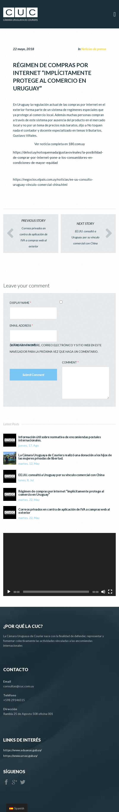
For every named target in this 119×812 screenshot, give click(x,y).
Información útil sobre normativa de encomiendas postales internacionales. (59, 438)
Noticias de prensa (93, 49)
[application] (59, 564)
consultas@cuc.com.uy (18, 686)
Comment (70, 362)
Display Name (20, 302)
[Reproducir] (9, 592)
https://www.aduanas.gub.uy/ (22, 750)
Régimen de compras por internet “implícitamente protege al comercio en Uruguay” (61, 493)
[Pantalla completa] (110, 592)
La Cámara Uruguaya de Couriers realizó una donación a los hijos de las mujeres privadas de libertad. (65, 456)
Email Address (21, 325)
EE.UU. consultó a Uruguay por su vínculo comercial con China (61, 475)
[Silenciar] (103, 592)
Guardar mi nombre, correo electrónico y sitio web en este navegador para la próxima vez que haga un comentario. (56, 348)
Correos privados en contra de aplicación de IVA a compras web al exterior (64, 511)
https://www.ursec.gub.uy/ (20, 756)
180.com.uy (76, 144)
